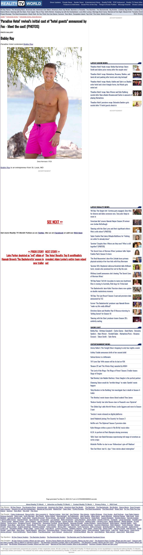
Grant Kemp (134, 530)
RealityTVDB (106, 2)
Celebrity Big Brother (125, 10)
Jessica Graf (67, 532)
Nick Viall (65, 514)
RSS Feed (113, 504)
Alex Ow (90, 532)
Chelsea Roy (36, 523)
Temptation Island (79, 14)
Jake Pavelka (85, 516)
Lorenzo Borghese (14, 518)
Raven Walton (32, 532)
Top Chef (89, 14)
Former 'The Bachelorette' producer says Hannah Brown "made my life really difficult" (109, 305)
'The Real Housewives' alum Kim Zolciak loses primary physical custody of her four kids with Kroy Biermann (109, 260)
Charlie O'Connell (38, 518)
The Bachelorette (102, 10)
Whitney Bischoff (64, 525)
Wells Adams (114, 523)
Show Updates (55, 2)
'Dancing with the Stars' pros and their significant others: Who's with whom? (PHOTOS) (110, 230)
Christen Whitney (67, 530)
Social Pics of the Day (89, 4)
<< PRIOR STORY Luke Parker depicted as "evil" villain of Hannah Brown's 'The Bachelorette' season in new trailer (23, 257)
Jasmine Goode (119, 528)
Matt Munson (131, 528)
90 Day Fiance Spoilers (20, 537)
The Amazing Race (18, 10)
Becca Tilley (62, 526)
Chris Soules (107, 514)
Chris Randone (80, 519)
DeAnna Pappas (119, 516)
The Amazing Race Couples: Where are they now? (113, 541)
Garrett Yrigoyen (103, 519)
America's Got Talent (43, 10)
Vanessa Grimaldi (76, 523)
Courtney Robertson (102, 525)
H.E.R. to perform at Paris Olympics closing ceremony (109, 432)
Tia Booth (114, 519)
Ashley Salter (28, 528)
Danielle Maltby (126, 523)
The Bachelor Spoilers (38, 537)
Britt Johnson (79, 521)
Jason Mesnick (106, 516)
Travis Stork (26, 518)
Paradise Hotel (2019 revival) (31, 17)
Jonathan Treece (80, 530)
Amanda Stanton (109, 526)
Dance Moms (5, 12)
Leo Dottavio (55, 519)
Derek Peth (98, 528)
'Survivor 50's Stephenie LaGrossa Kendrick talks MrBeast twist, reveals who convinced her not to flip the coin (110, 267)
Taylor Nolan (87, 528)
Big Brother (113, 10)
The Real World (107, 509)
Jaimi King (42, 530)
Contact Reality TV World (82, 504)
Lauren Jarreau (67, 521)
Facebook (58, 233)
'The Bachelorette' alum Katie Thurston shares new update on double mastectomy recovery (111, 290)
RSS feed (78, 233)
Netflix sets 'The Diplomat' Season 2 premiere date (108, 423)
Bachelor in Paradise (78, 10)
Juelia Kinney (133, 526)
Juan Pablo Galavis (132, 514)
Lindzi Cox (4, 528)
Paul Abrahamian (44, 532)
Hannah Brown (22, 519)
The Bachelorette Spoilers (56, 537)
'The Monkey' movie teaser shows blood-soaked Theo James (111, 397)
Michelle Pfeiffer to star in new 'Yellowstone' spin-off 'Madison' (112, 444)
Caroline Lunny (102, 521)
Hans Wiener (102, 333)
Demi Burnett (34, 519)
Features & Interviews (71, 4)
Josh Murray (51, 525)
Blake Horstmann (67, 519)
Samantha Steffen (16, 528)
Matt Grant (130, 516)
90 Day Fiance (5, 10)
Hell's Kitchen (49, 12)
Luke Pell (114, 530)
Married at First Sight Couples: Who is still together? (69, 544)
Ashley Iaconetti (121, 526)
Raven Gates (107, 528)
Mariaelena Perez (126, 333)
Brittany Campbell (106, 330)
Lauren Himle (39, 528)
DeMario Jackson (75, 528)
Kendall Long (137, 519)
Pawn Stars (67, 509)
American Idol (30, 10)
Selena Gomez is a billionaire (100, 356)
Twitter (41, 233)
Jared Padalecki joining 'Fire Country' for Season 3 (107, 418)
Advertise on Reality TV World (58, 504)
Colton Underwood (17, 514)
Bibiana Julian (90, 521)
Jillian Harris (95, 516)
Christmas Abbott (80, 532)
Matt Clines (130, 532)
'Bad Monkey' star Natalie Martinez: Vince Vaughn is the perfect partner (115, 378)
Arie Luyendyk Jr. (42, 514)
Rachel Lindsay (54, 514)
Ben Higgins (84, 514)
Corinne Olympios (61, 528)
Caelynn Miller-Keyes (8, 519)
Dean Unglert (12, 526)
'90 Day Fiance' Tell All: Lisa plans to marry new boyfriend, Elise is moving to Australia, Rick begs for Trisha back (110, 282)
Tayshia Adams (120, 518)
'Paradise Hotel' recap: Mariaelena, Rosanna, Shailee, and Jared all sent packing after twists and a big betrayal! (110, 75)
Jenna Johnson (6, 532)
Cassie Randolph (107, 518)
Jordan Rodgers (89, 523)
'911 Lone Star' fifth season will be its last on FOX (107, 361)
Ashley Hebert (50, 516)
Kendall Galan (113, 333)
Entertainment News (92, 2)
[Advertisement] (71, 473)
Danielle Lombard (38, 526)
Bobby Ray (28, 44)
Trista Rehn (95, 518)
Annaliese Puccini (24, 523)
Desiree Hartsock (7, 516)
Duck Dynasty (135, 507)
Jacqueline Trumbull (50, 523)
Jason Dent (121, 532)
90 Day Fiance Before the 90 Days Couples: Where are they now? (69, 541)
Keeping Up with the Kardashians (66, 12)
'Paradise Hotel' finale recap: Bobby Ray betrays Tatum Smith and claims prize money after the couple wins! (109, 68)
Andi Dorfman (119, 514)
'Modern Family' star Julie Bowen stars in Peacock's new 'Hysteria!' (113, 402)
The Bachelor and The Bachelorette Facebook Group (86, 537)
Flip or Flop (40, 12)
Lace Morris (50, 528)
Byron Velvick (51, 518)
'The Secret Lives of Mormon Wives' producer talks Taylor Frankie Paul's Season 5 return (110, 252)
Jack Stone (21, 530)
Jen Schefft (61, 518)
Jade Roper (21, 525)
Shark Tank (32, 14)
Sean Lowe (18, 516)
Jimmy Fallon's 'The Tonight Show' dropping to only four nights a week (115, 347)
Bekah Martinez (114, 521)
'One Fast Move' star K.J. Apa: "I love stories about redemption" (112, 448)
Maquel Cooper (18, 521)
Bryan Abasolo (63, 523)
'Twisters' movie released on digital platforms (106, 414)
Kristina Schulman (24, 526)
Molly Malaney (115, 525)
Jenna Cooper (6, 521)
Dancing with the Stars (18, 12)
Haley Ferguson (96, 526)
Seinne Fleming (43, 521)
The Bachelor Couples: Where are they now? (97, 542)
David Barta (129, 330)
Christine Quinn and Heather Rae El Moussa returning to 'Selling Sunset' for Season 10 (110, 312)
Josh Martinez (100, 532)
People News (67, 2)
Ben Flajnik (40, 516)
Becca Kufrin (30, 514)
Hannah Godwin (133, 518)
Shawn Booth (31, 525)
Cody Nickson (57, 532)
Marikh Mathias (127, 521)
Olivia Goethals (55, 521)
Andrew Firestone (72, 518)
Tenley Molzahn (127, 525)
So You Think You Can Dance (47, 14)
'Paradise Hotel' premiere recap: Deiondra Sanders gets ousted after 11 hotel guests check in (109, 104)
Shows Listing (137, 4)
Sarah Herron (124, 530)
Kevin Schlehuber (19, 532)
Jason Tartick (91, 519)
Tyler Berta (112, 336)
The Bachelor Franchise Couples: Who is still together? (60, 542)
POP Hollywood (119, 2)
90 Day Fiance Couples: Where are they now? (28, 541)
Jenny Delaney (30, 521)
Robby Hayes (105, 530)
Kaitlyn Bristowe (96, 514)
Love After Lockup (85, 12)
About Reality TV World (34, 504)
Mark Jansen (110, 532)
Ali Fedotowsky (73, 516)
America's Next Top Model (61, 10)
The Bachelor (91, 10)
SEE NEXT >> (55, 221)
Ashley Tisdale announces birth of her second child (108, 352)
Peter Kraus (41, 525)
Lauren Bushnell (103, 523)
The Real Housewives (19, 14)
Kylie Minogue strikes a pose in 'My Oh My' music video (109, 427)
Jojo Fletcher (74, 514)
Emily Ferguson (83, 526)
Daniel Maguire (31, 530)
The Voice (97, 14)
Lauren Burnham (125, 519)
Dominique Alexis (53, 530)
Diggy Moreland (93, 530)
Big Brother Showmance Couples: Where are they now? (29, 544)
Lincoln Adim (44, 519)
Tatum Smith (102, 336)
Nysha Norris (12, 523)
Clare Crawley (51, 526)
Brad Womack (62, 516)
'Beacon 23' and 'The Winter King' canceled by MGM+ (109, 366)
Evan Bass (12, 525)
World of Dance (106, 14)
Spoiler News (79, 2)
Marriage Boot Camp (99, 12)
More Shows (138, 14)
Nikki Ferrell (75, 525)
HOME (3, 17)
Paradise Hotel (137, 12)
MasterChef (127, 12)
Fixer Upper (31, 12)
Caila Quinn (72, 526)
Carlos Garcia (118, 330)
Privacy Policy (100, 504)
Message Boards (124, 4)
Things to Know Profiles (107, 4)
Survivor (61, 14)
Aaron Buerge (85, 518)
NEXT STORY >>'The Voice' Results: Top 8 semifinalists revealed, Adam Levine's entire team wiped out (65, 257)
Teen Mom (68, 14)
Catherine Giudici (87, 525)
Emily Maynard (29, 516)
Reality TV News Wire (134, 2)
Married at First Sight (115, 12)
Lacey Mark (11, 530)
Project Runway (5, 14)
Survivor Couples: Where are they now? (103, 544)
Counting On (138, 10)
